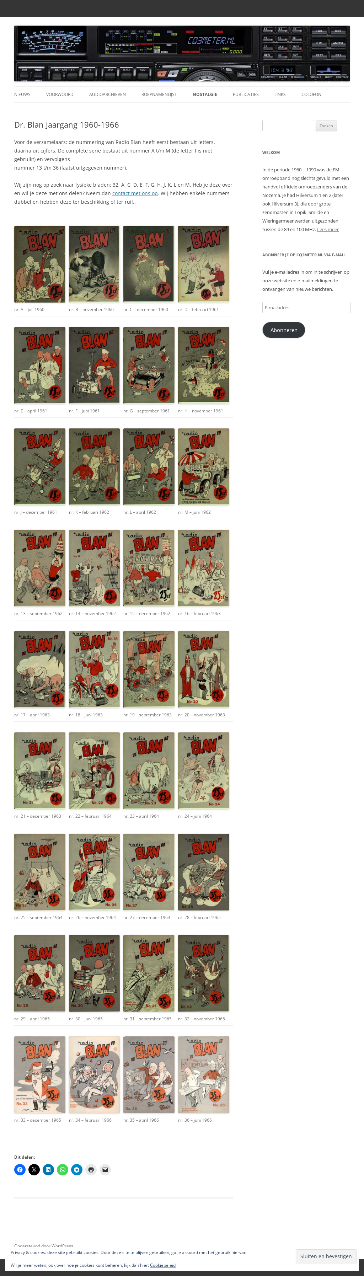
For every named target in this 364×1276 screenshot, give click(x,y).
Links (280, 94)
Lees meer (328, 229)
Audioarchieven (107, 94)
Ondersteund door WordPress (43, 1246)
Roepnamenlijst (159, 94)
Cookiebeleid (163, 1265)
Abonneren (284, 329)
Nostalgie (205, 94)
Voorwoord (60, 94)
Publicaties (246, 94)
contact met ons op (135, 193)
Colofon (311, 94)
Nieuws (22, 94)
